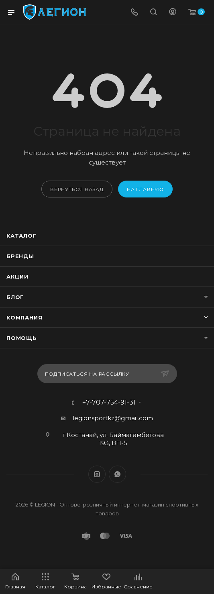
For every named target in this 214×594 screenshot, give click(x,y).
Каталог (21, 235)
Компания (24, 317)
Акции (17, 276)
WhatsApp (117, 474)
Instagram (97, 474)
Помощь (21, 338)
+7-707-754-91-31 (109, 402)
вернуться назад (77, 189)
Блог (15, 297)
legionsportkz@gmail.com (113, 418)
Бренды (20, 256)
